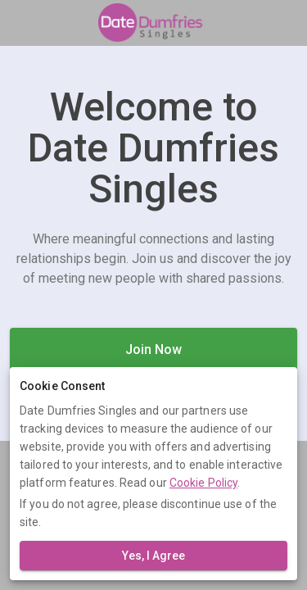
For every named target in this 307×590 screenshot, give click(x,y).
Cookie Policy (203, 482)
